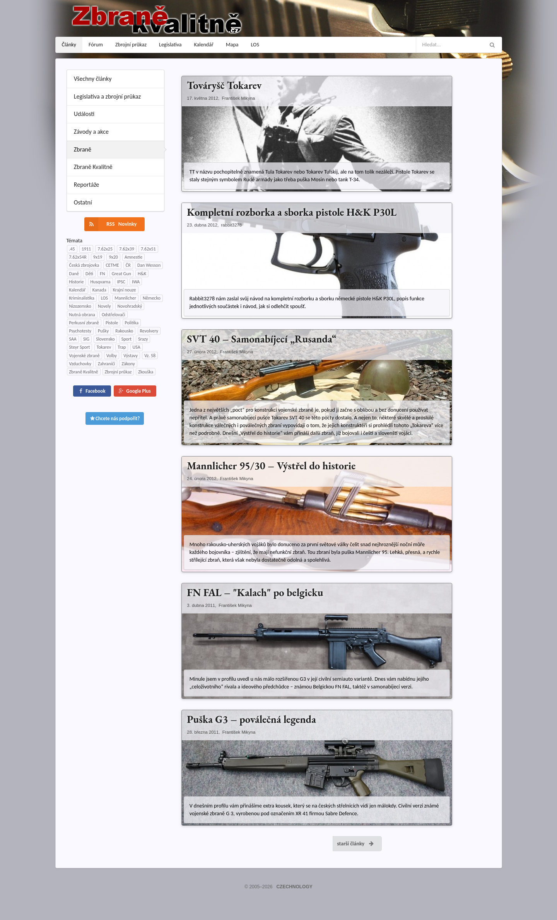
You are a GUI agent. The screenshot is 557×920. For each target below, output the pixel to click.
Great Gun (121, 273)
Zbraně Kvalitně (93, 166)
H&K (142, 273)
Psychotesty (80, 331)
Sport (126, 339)
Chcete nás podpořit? (115, 418)
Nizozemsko (80, 306)
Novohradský (130, 306)
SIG (86, 339)
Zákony (128, 363)
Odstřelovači (113, 314)
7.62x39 (126, 249)
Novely (104, 306)
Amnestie (133, 257)
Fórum (96, 44)
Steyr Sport (79, 347)
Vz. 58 (149, 355)
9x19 (97, 257)
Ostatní (83, 202)
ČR (128, 265)
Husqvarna (101, 282)
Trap (122, 347)
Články (69, 44)
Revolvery (149, 331)
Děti (89, 273)
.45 (72, 249)
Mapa (232, 44)
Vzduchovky (80, 363)
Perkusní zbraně (84, 322)
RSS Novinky (110, 224)
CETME (112, 265)
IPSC (121, 282)
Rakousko (124, 331)
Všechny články (93, 78)
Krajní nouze (124, 290)
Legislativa (170, 44)
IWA (136, 282)
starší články (355, 843)
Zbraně (82, 149)
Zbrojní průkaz (131, 44)
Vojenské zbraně (84, 355)
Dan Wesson (149, 265)
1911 (86, 249)
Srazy (143, 339)
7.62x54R (78, 257)
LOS (255, 44)
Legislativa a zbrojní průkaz (107, 96)
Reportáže (86, 184)
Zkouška (145, 372)
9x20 (113, 257)
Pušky (103, 331)
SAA (73, 339)
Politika (131, 322)
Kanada (99, 290)
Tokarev (104, 347)
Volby (111, 355)
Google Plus (134, 391)
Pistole (112, 322)
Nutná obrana (82, 314)
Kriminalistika (81, 298)
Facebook (91, 391)
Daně (74, 273)
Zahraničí (106, 363)
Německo (152, 298)
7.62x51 (148, 249)
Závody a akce (91, 131)
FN (102, 273)
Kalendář (204, 44)
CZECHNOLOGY (294, 886)
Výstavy (130, 355)
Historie (76, 282)
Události (84, 114)
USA (136, 347)
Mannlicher (125, 298)
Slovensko (105, 339)
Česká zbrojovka (84, 265)
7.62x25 (105, 249)
